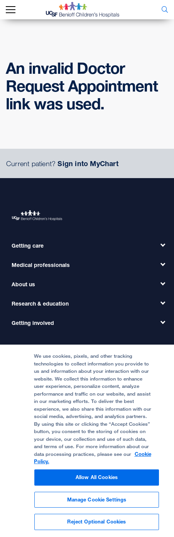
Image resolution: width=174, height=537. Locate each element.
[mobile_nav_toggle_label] (10, 10)
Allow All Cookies (97, 481)
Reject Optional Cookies (96, 526)
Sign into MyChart (87, 163)
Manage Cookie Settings (97, 503)
